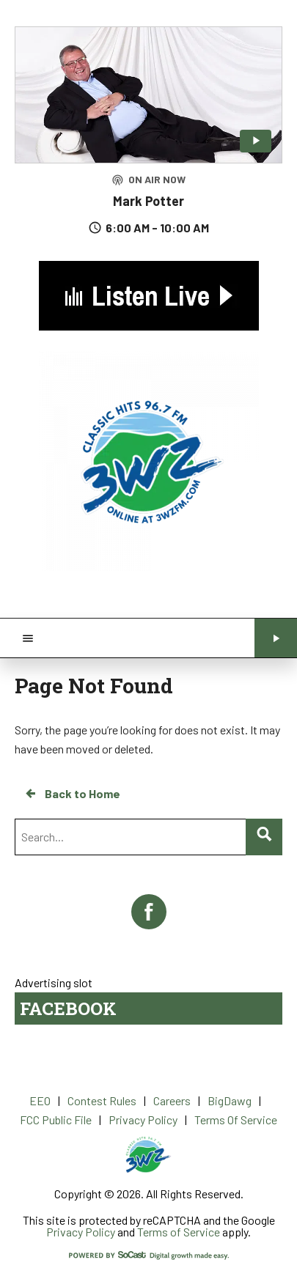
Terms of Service (178, 1232)
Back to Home (71, 793)
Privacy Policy (80, 1232)
